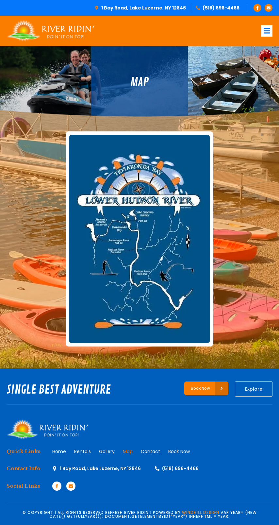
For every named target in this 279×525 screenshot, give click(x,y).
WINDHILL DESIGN (200, 512)
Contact (150, 451)
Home (59, 451)
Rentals (82, 451)
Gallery (107, 451)
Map (128, 451)
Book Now (179, 451)
